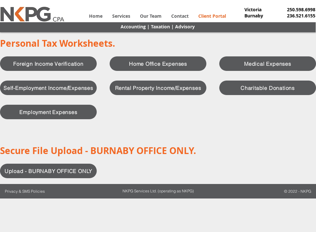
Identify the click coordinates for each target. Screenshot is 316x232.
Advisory (185, 27)
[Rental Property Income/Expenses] (158, 88)
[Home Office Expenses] (158, 63)
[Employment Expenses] (48, 112)
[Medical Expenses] (267, 63)
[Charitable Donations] (267, 88)
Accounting (133, 27)
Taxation (160, 27)
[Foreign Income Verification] (48, 63)
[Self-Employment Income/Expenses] (48, 88)
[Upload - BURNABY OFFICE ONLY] (48, 171)
